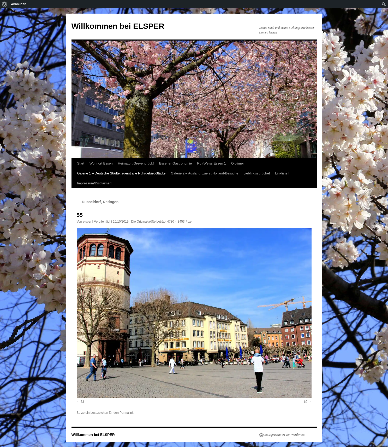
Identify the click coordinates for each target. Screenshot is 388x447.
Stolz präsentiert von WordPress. (285, 435)
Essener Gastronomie (175, 163)
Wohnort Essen (101, 163)
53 (82, 402)
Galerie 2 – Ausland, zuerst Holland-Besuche (204, 173)
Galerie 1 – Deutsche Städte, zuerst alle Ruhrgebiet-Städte (121, 173)
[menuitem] (4, 4)
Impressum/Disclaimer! (94, 183)
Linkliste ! (282, 173)
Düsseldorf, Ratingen (98, 202)
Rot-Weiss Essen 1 (211, 163)
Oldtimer (237, 163)
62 (305, 402)
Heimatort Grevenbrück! (136, 163)
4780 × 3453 (176, 221)
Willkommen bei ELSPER (117, 26)
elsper (87, 221)
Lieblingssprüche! (256, 173)
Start (80, 163)
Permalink (126, 413)
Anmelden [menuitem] (18, 4)
